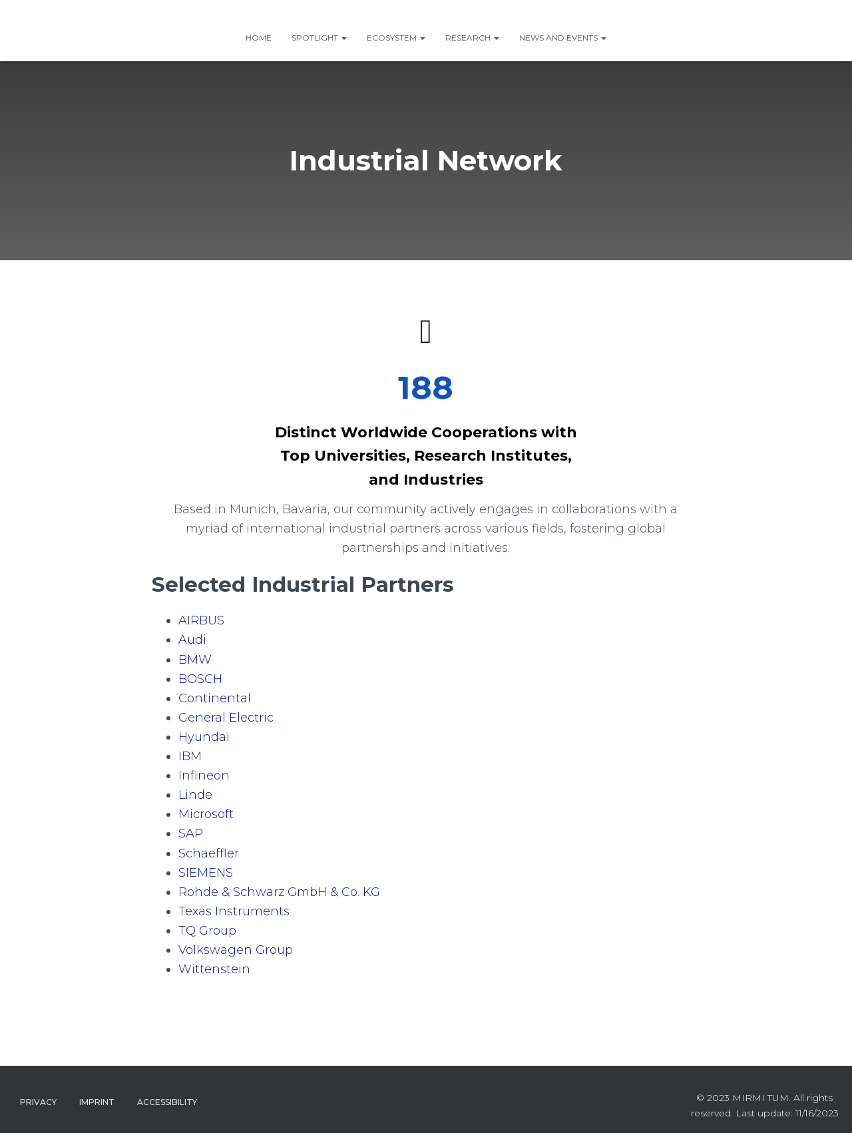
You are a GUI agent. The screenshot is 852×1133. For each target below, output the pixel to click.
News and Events (562, 38)
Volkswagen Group (235, 950)
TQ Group (207, 930)
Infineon (204, 775)
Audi (192, 639)
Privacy (38, 1102)
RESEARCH (472, 38)
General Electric (226, 717)
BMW (195, 659)
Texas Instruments (234, 911)
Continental (214, 698)
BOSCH (200, 679)
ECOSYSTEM (396, 38)
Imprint (96, 1102)
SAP (190, 833)
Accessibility (167, 1102)
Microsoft (206, 814)
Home (259, 38)
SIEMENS (205, 872)
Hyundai (204, 737)
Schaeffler (208, 853)
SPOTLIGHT (319, 38)
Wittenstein (214, 969)
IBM (190, 756)
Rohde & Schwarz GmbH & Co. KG (279, 892)
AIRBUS (201, 620)
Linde (195, 795)
